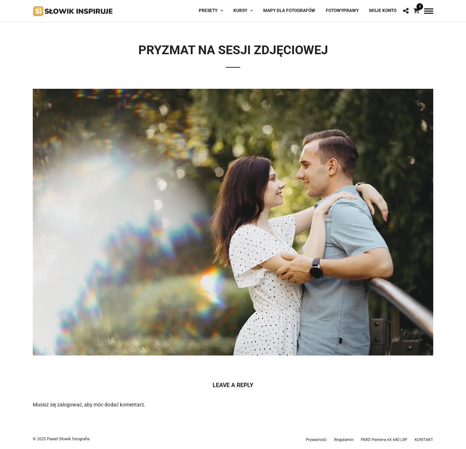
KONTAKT (424, 439)
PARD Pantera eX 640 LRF (384, 439)
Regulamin (344, 439)
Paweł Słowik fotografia (68, 439)
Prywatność (316, 439)
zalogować (69, 405)
